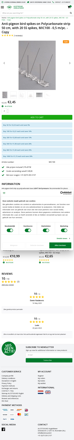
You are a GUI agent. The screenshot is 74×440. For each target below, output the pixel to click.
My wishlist (42, 383)
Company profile (7, 376)
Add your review (8, 285)
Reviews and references (10, 398)
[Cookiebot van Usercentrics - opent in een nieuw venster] (61, 193)
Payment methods (8, 386)
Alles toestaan (60, 245)
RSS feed (5, 401)
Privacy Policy (6, 383)
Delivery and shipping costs (11, 396)
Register (41, 376)
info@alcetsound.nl (44, 433)
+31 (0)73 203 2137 (45, 435)
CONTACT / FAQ (8, 391)
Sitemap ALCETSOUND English (13, 393)
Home (4, 18)
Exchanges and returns (10, 388)
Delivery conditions (8, 378)
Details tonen (62, 238)
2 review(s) (18, 35)
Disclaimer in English (9, 381)
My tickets (41, 381)
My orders (41, 378)
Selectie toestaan (37, 245)
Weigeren (13, 245)
